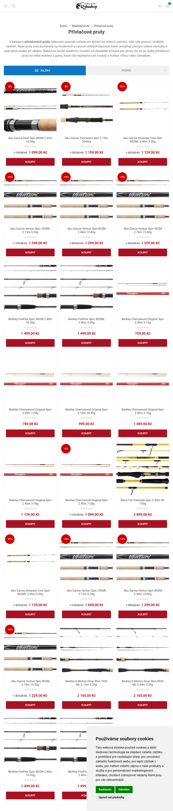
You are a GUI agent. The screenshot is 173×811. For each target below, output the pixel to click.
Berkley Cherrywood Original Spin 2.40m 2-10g (143, 411)
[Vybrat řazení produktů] (128, 70)
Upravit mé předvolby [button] (111, 797)
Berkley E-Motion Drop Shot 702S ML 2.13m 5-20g (87, 682)
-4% (66, 448)
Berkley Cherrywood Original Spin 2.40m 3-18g (30, 501)
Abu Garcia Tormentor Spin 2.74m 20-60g (86, 139)
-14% (122, 176)
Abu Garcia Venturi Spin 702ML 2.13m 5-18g (30, 230)
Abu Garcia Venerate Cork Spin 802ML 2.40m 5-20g (142, 139)
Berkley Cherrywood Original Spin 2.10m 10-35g (86, 411)
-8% (10, 86)
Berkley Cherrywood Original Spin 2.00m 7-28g (30, 411)
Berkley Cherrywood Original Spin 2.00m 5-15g (143, 320)
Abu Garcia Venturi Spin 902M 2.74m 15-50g (143, 230)
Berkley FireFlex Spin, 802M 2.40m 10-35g (30, 320)
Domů (63, 25)
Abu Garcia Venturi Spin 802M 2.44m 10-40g (86, 230)
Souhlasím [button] (105, 789)
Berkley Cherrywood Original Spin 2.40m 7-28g (86, 501)
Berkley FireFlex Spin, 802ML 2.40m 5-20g (86, 320)
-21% (122, 86)
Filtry (45, 70)
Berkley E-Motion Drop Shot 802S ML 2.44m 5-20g (143, 682)
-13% (10, 176)
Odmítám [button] (124, 789)
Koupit (30, 161)
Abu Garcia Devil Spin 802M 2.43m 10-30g (30, 139)
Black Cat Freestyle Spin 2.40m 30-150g (143, 501)
